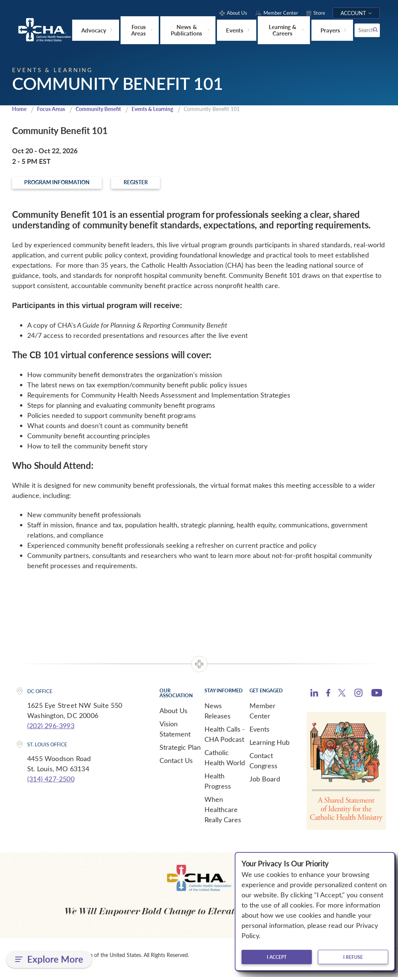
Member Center (262, 714)
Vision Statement (175, 733)
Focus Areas (54, 110)
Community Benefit (104, 110)
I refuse (353, 957)
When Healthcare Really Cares (222, 813)
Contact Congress (263, 764)
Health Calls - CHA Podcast (224, 738)
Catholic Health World (224, 761)
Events (259, 733)
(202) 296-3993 (50, 729)
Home (20, 110)
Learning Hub (269, 746)
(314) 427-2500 (50, 782)
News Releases (217, 714)
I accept (276, 957)
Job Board (264, 782)
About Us (173, 714)
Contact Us (176, 764)
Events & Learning (163, 110)
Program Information (72, 185)
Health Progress (217, 785)
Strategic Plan (180, 751)
